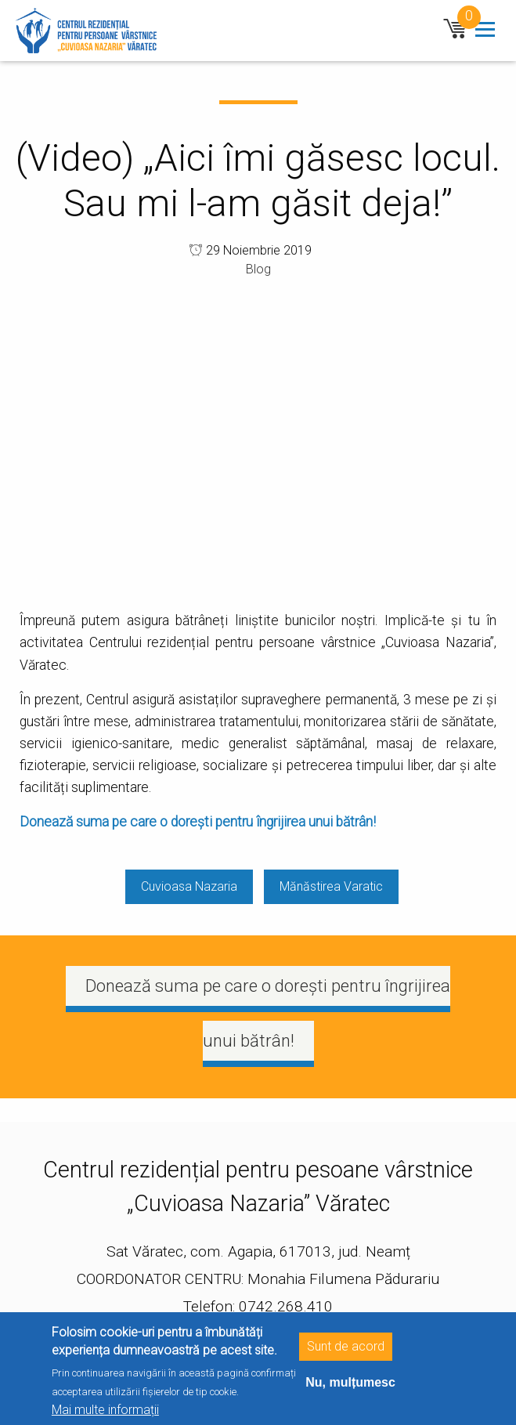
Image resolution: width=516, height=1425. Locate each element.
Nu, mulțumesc (350, 1382)
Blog (258, 269)
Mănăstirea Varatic (331, 886)
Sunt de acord (345, 1346)
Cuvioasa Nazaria (189, 886)
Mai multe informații (105, 1410)
